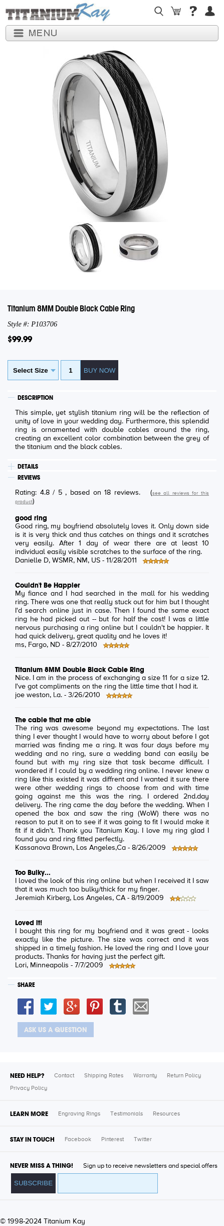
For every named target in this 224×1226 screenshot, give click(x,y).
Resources (166, 1114)
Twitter (143, 1140)
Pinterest (112, 1140)
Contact (64, 1076)
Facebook (78, 1140)
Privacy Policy (28, 1088)
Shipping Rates (103, 1076)
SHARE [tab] (26, 984)
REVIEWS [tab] (29, 477)
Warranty (145, 1076)
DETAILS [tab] (28, 466)
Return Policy (184, 1076)
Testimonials (126, 1114)
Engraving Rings (79, 1114)
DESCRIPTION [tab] (35, 397)
